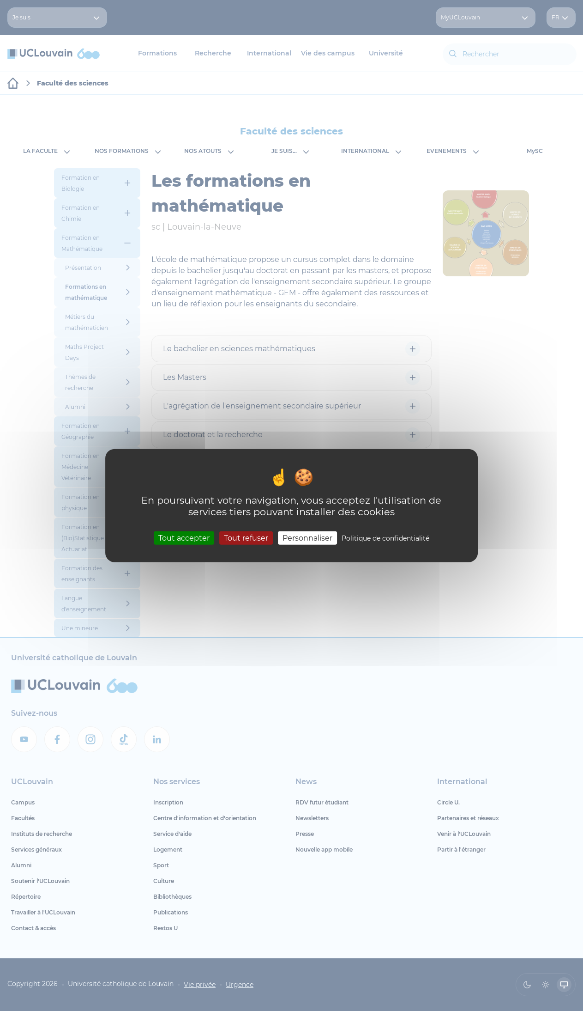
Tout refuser (246, 537)
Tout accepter (184, 537)
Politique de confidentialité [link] (385, 538)
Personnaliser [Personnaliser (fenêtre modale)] (307, 537)
